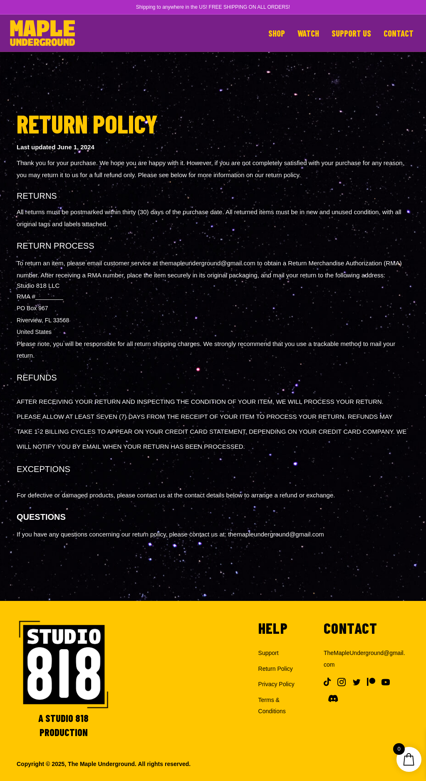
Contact (399, 33)
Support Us (351, 33)
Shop (276, 33)
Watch (308, 33)
